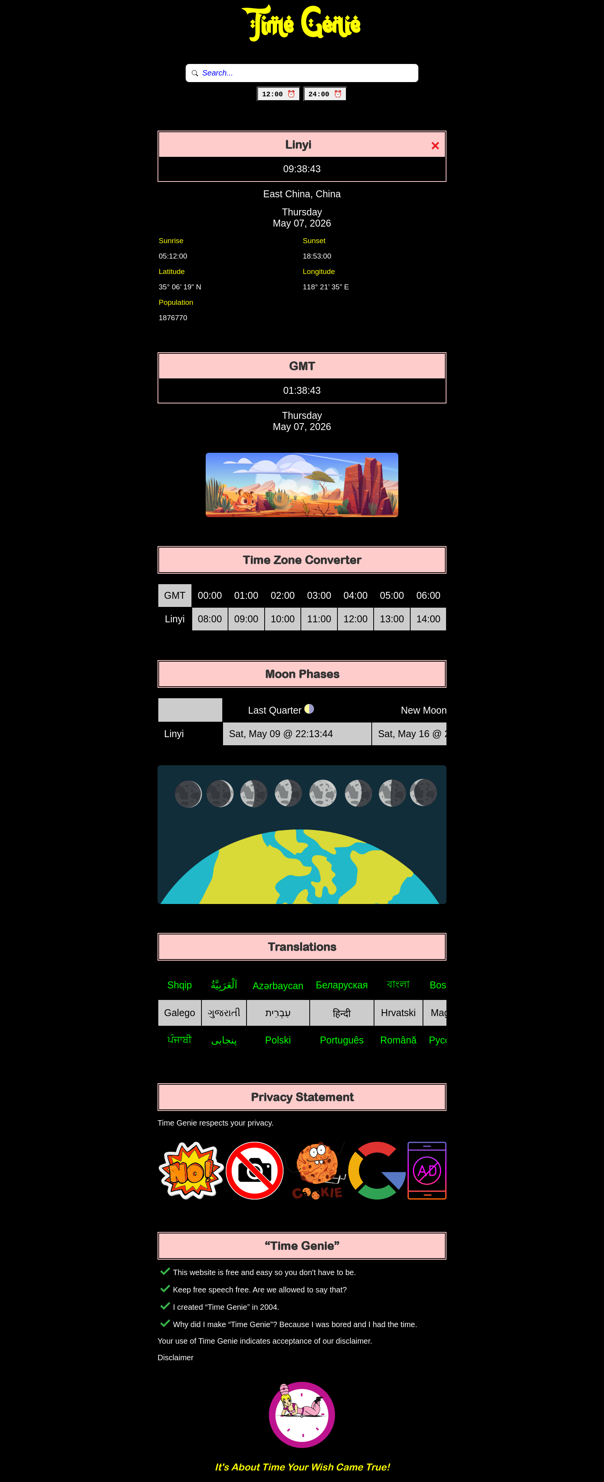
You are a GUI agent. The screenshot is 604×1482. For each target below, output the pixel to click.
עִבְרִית (278, 1012)
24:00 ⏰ (325, 94)
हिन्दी (342, 1013)
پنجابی (224, 1040)
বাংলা (398, 984)
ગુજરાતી (224, 1012)
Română (398, 1040)
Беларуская (342, 985)
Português (342, 1040)
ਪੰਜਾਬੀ (180, 1039)
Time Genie (302, 25)
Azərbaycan (278, 985)
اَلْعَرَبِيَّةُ (224, 985)
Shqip (179, 985)
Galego (179, 1012)
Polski (278, 1040)
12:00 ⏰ (278, 94)
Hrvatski (398, 1012)
